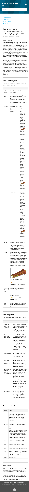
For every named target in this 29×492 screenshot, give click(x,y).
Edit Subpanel (6, 19)
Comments (5, 23)
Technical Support (20, 484)
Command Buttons (7, 21)
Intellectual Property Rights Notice (9, 484)
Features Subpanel (7, 17)
